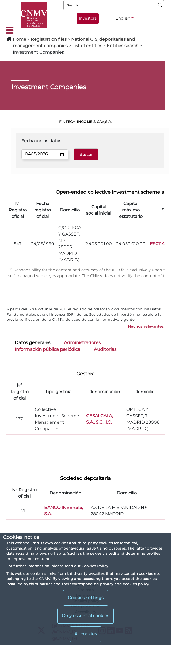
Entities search (123, 45)
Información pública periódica (47, 349)
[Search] (160, 5)
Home (19, 39)
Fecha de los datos (41, 140)
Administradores (82, 342)
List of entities (87, 45)
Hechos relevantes (146, 326)
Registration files (49, 39)
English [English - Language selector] (123, 18)
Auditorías (105, 349)
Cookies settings (86, 597)
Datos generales (32, 342)
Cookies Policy (95, 566)
